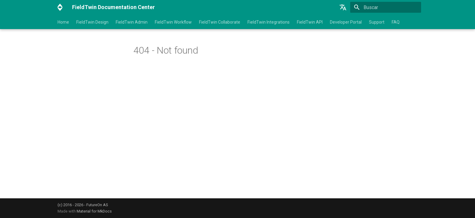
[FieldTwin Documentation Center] (60, 7)
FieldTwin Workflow (173, 22)
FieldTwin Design (92, 22)
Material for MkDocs (94, 211)
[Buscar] (385, 7)
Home (63, 22)
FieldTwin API (310, 22)
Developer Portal (346, 22)
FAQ (396, 22)
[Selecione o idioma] (343, 7)
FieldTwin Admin (132, 22)
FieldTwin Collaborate (219, 22)
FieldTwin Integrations (268, 22)
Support (376, 22)
